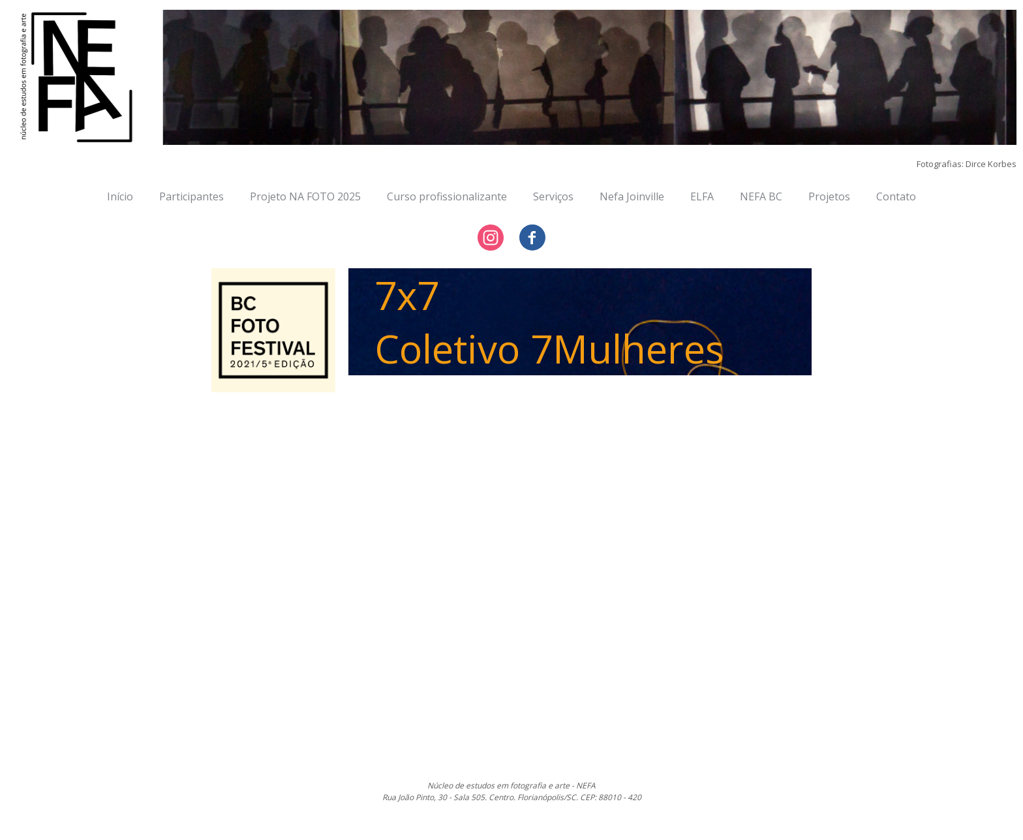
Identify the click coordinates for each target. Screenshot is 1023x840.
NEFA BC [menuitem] (761, 196)
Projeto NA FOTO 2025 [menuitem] (305, 196)
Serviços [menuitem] (553, 196)
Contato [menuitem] (896, 196)
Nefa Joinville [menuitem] (632, 196)
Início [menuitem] (120, 196)
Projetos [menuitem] (829, 196)
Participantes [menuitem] (191, 196)
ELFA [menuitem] (702, 196)
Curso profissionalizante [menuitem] (447, 196)
